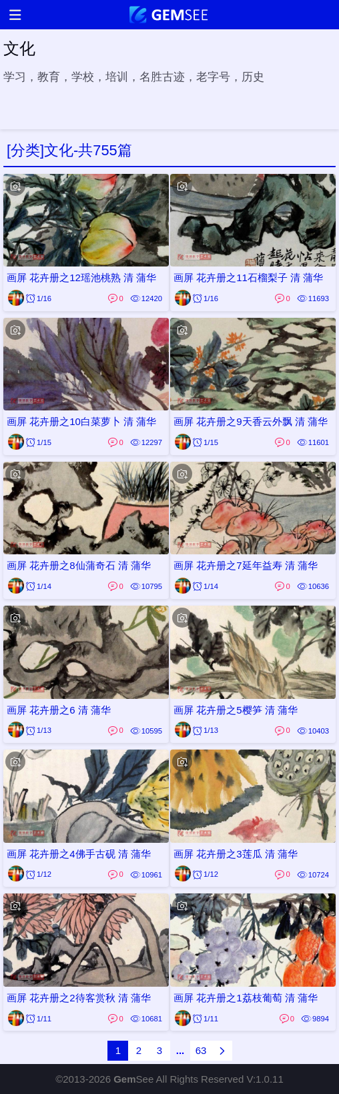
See (133, 1079)
